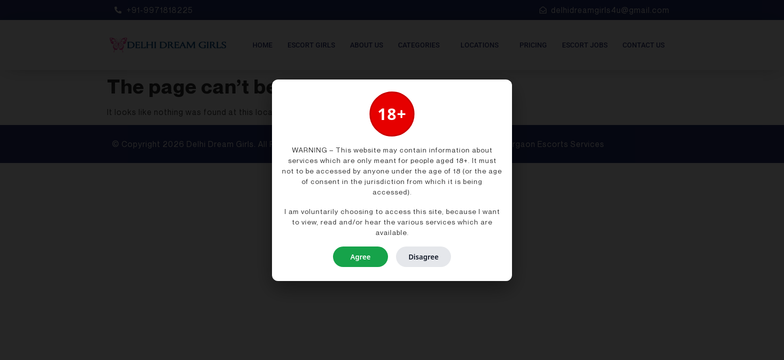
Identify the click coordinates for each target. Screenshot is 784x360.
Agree (360, 257)
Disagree (423, 257)
